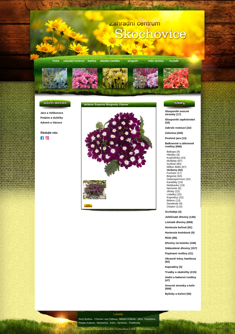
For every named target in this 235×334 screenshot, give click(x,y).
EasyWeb (109, 329)
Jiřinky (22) (173, 191)
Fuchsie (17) (174, 172)
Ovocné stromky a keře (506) (180, 287)
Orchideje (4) (173, 211)
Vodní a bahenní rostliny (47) (180, 279)
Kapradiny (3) (173, 266)
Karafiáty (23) (175, 182)
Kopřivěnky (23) (176, 157)
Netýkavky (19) (176, 185)
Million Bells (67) (176, 166)
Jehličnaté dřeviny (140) (180, 216)
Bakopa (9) (173, 151)
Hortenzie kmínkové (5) (179, 232)
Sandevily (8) (174, 203)
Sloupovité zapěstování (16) (180, 121)
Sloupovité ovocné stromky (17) (177, 113)
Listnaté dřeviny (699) (179, 222)
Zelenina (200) (174, 132)
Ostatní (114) (174, 206)
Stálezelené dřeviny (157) (181, 248)
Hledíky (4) (173, 154)
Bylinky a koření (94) (178, 293)
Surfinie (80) (174, 163)
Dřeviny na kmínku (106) (180, 242)
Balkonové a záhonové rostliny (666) (179, 145)
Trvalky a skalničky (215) (180, 272)
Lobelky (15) (174, 194)
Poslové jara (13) (175, 138)
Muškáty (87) (174, 160)
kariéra (92, 60)
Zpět (88, 205)
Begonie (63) (174, 175)
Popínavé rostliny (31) (179, 253)
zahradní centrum (74, 60)
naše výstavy (156, 60)
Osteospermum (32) (179, 179)
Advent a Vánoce (51, 122)
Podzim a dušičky (51, 117)
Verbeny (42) (175, 169)
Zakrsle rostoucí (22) (178, 127)
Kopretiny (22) (175, 197)
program (133, 60)
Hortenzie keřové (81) (178, 227)
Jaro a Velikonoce (51, 112)
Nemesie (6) (174, 188)
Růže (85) (171, 237)
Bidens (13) (173, 200)
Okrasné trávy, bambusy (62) (180, 260)
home (56, 60)
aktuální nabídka (110, 60)
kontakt (174, 60)
